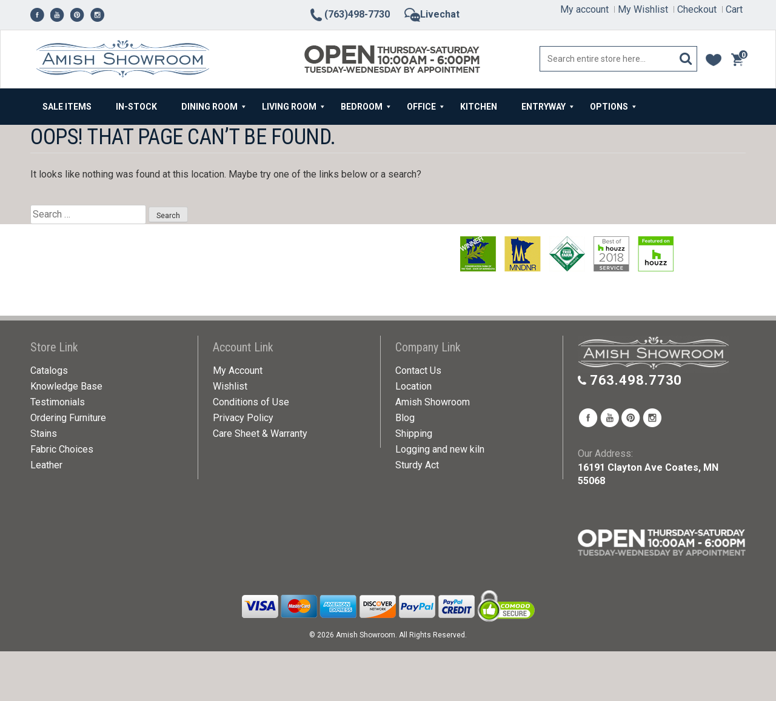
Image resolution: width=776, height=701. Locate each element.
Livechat (432, 14)
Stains (43, 433)
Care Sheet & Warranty (260, 433)
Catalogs (49, 370)
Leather (46, 465)
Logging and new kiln (439, 449)
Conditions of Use (251, 402)
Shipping (413, 433)
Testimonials (57, 402)
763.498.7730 (636, 380)
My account (584, 9)
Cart (734, 9)
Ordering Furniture (68, 418)
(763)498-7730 (349, 14)
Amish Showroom (432, 402)
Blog (405, 418)
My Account (238, 370)
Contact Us (418, 370)
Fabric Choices (61, 449)
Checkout (697, 9)
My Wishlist (643, 9)
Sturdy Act (417, 465)
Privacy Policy (243, 418)
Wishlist (230, 386)
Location (413, 386)
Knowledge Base (66, 386)
